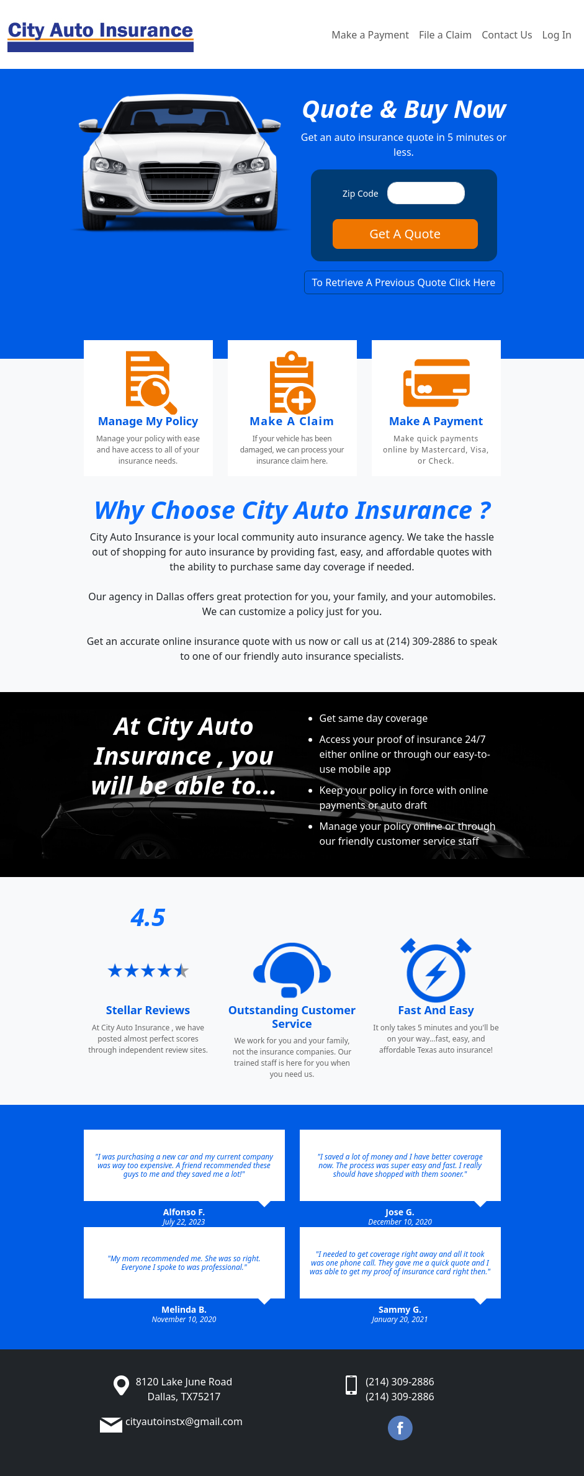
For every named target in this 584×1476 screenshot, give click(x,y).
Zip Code (361, 193)
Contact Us (507, 35)
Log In (557, 35)
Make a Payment (370, 35)
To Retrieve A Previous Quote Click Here (404, 282)
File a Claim (445, 35)
